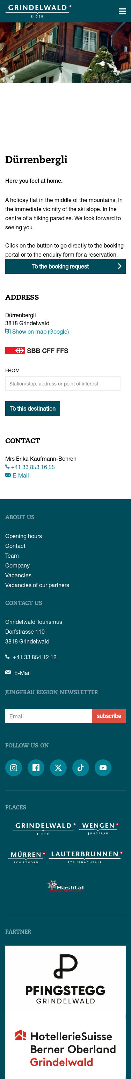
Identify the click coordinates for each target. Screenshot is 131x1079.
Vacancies (18, 575)
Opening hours (23, 535)
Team (12, 555)
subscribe (109, 715)
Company (17, 565)
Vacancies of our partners (37, 585)
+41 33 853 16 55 (30, 467)
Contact (15, 545)
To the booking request (60, 266)
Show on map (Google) (37, 331)
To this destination (33, 408)
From (12, 370)
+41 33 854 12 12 (31, 657)
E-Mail (17, 475)
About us (20, 518)
